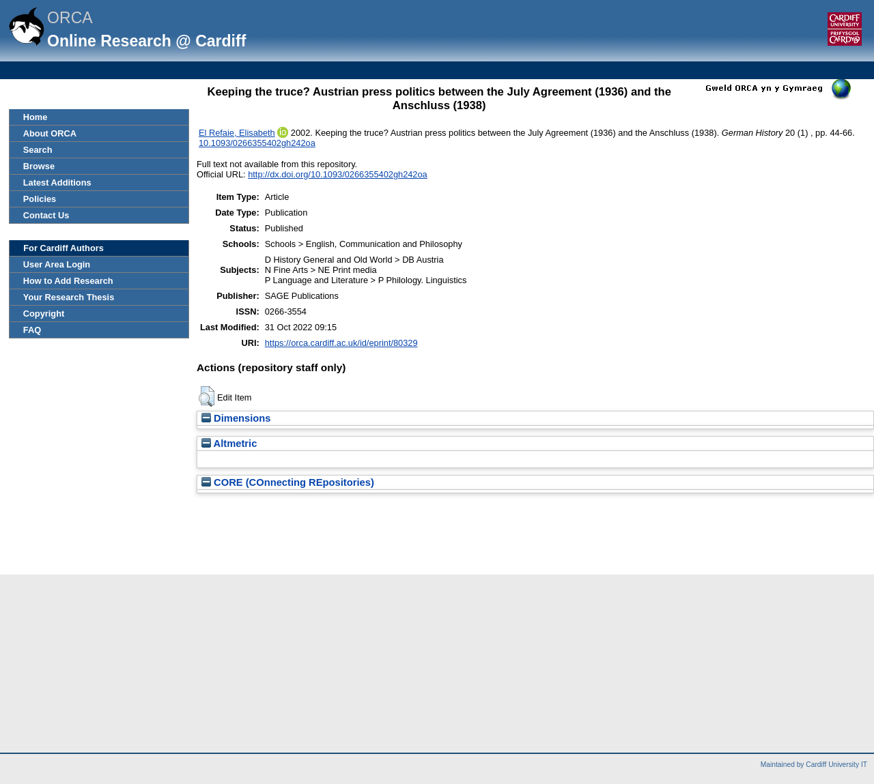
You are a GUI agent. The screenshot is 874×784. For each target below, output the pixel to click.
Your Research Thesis (68, 297)
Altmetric (229, 443)
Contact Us (46, 215)
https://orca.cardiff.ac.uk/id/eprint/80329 (341, 343)
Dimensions (236, 418)
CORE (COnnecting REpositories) (287, 482)
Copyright (43, 313)
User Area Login (56, 264)
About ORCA (49, 133)
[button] (206, 396)
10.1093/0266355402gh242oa (257, 143)
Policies (39, 199)
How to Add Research (68, 281)
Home (35, 117)
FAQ (32, 330)
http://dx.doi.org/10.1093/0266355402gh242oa (337, 174)
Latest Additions (57, 182)
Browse (39, 166)
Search (38, 150)
